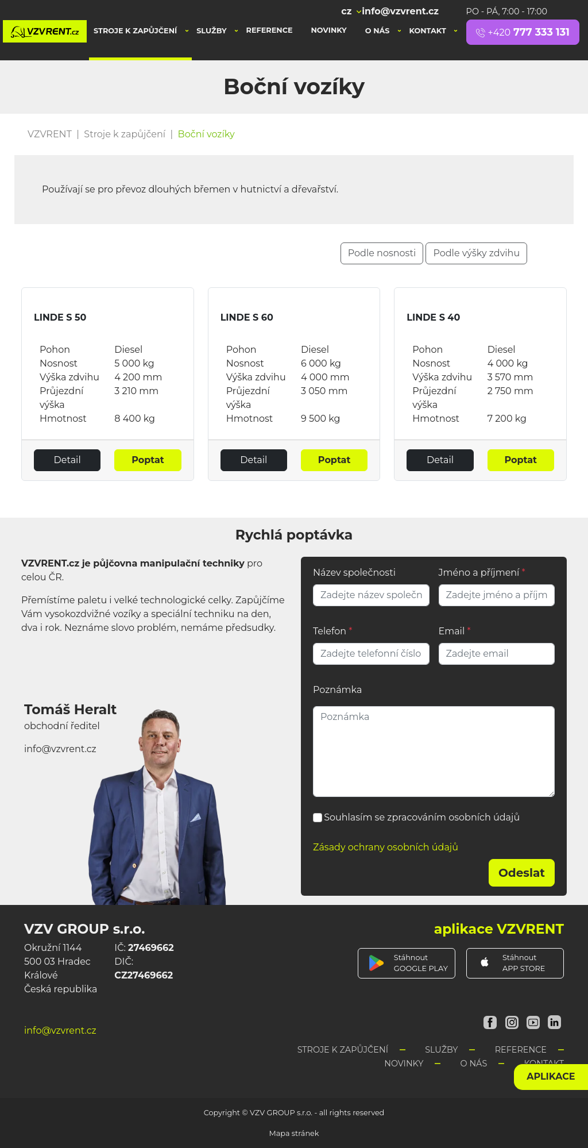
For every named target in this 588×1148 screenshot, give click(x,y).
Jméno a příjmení (482, 572)
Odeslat (521, 873)
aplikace (551, 1076)
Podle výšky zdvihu (476, 253)
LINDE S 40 (433, 317)
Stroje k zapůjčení (136, 30)
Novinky (329, 30)
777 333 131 (523, 32)
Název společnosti (354, 572)
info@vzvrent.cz (400, 11)
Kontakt (428, 30)
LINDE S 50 (60, 317)
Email (455, 631)
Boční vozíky (206, 134)
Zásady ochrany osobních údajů (385, 847)
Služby (212, 30)
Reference (269, 30)
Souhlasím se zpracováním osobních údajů (422, 817)
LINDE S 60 (246, 317)
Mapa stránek (294, 1133)
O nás (378, 30)
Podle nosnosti (382, 253)
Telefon (332, 631)
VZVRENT (50, 134)
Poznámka (337, 689)
